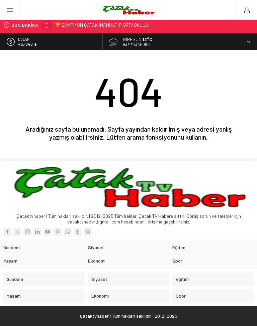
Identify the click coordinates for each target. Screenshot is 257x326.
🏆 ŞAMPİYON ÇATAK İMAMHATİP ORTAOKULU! (102, 25)
